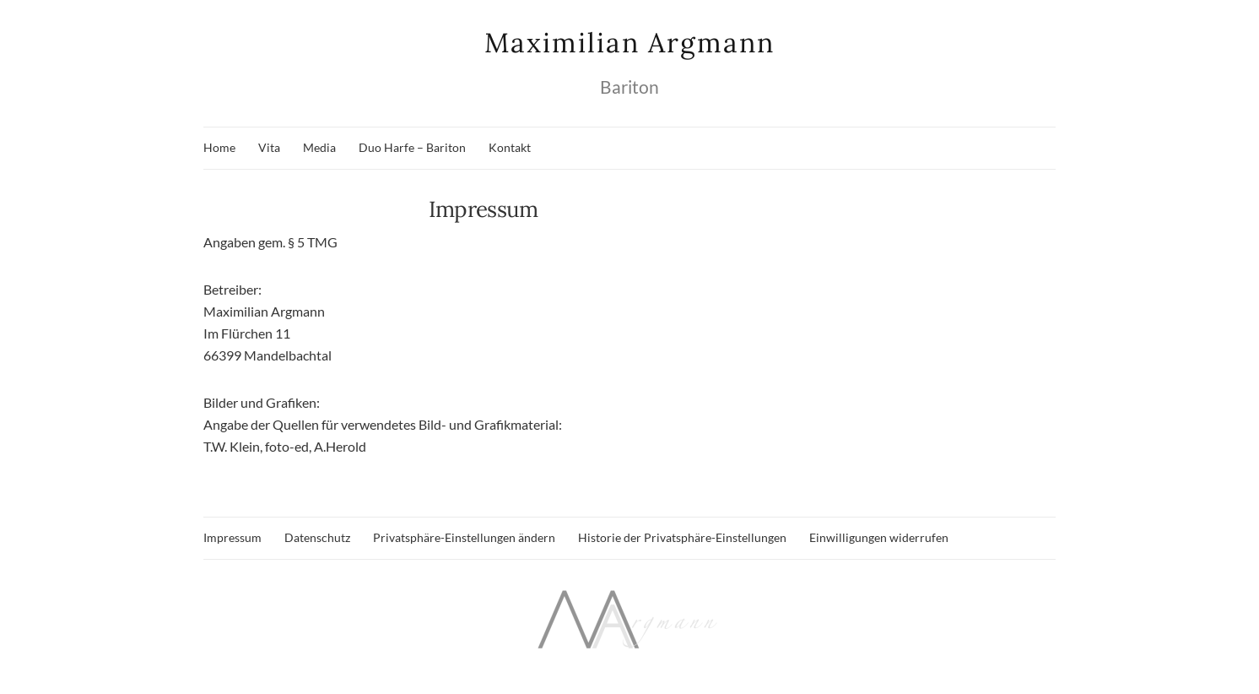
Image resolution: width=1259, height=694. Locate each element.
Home (219, 147)
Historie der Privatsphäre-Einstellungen (682, 537)
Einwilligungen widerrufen (878, 537)
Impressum (232, 537)
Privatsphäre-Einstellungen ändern (464, 537)
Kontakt (510, 147)
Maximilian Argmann (629, 42)
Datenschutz (317, 537)
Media (319, 147)
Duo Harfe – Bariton (412, 147)
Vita (269, 147)
